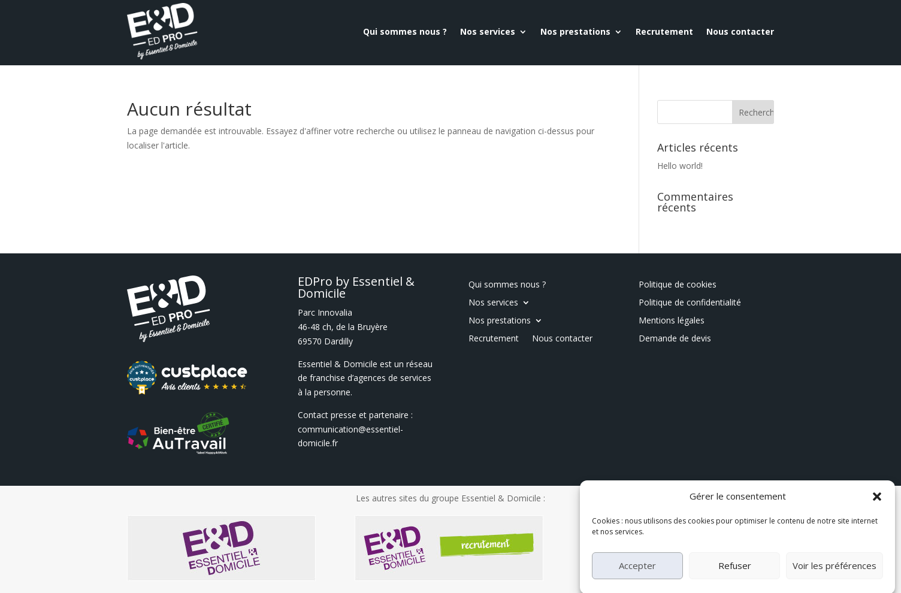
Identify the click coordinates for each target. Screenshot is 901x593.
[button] (877, 509)
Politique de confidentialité (690, 303)
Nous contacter (740, 31)
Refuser (734, 578)
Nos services (487, 31)
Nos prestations (575, 31)
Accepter (637, 578)
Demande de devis (675, 339)
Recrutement (664, 31)
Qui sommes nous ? (405, 31)
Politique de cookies (677, 285)
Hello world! (680, 165)
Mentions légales (672, 321)
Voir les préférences (834, 578)
